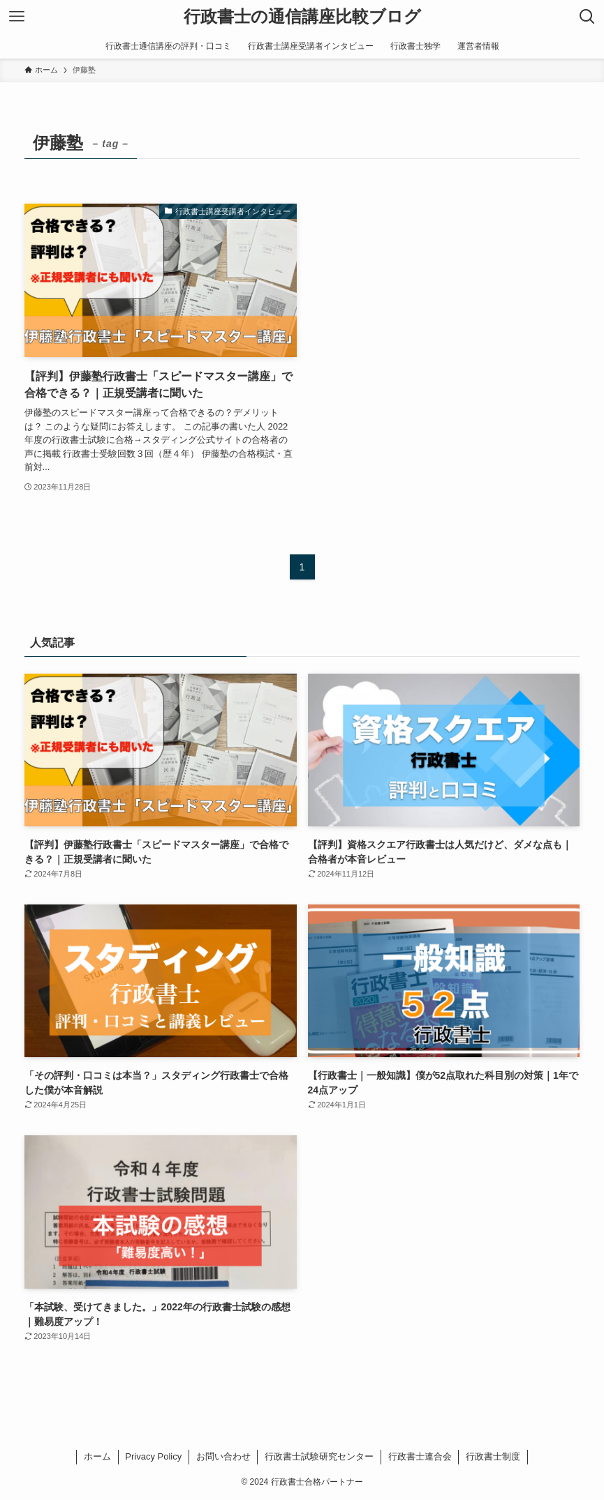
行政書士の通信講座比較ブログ (302, 16)
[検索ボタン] (587, 16)
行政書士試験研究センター (319, 1456)
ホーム (97, 1456)
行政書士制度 (493, 1456)
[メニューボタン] (17, 16)
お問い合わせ (223, 1456)
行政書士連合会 (420, 1456)
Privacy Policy (153, 1456)
